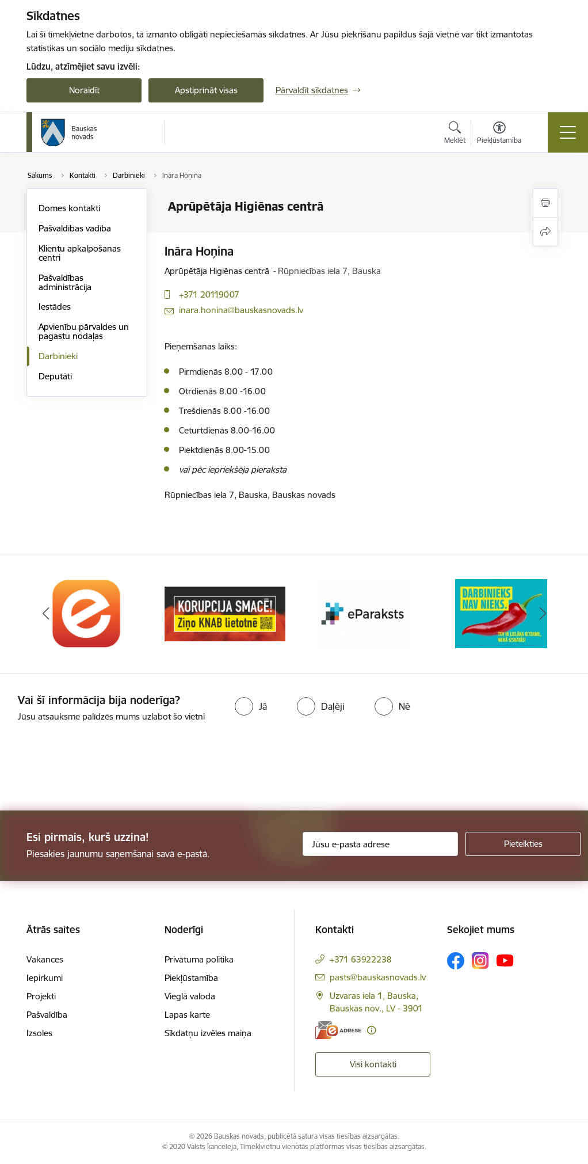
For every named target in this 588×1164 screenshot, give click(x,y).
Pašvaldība (46, 1014)
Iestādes (55, 306)
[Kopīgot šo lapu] (545, 232)
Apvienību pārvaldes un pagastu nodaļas (84, 331)
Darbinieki (58, 356)
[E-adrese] (338, 1030)
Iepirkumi (44, 977)
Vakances (44, 959)
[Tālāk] (542, 613)
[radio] (251, 706)
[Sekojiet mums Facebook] (455, 960)
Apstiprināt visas (206, 90)
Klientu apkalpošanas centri (80, 253)
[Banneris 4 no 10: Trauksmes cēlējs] (501, 612)
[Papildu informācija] (371, 1030)
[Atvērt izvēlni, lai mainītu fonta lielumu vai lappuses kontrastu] (499, 134)
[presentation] (96, 767)
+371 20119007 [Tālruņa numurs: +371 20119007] (209, 294)
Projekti (41, 996)
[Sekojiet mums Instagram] (480, 960)
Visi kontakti (373, 1064)
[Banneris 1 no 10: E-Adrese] (86, 612)
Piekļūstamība (191, 977)
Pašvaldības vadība (75, 228)
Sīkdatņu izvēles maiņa (208, 1033)
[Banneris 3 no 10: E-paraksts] (363, 612)
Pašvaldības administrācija (65, 282)
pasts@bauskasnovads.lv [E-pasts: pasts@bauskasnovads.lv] (378, 977)
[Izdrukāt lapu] (545, 203)
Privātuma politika (199, 959)
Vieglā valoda (190, 996)
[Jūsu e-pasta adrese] (380, 844)
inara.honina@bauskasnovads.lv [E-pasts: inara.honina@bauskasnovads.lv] (241, 310)
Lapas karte (187, 1014)
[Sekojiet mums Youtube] (505, 960)
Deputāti (55, 376)
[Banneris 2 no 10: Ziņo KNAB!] (225, 612)
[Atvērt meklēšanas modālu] (454, 134)
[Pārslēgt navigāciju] (568, 132)
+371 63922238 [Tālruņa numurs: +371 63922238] (361, 959)
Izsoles (39, 1033)
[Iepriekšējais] (45, 613)
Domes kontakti (69, 208)
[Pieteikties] (523, 844)
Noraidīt (84, 90)
